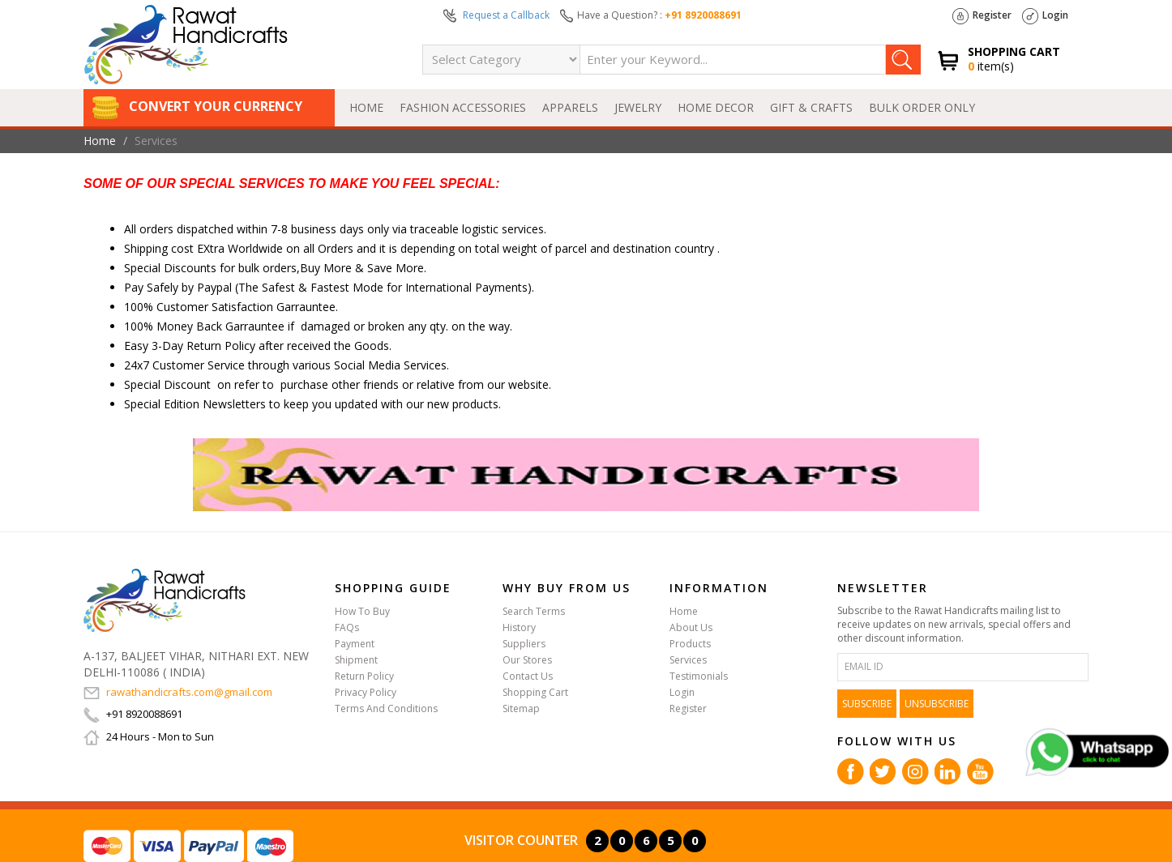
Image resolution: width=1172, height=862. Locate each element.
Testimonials (698, 676)
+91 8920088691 (703, 15)
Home (366, 107)
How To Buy (362, 611)
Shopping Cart (535, 692)
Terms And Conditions (386, 708)
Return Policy (364, 676)
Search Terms (534, 611)
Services (688, 660)
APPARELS (570, 107)
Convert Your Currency (197, 106)
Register (982, 16)
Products (690, 644)
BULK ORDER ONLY (922, 107)
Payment (354, 644)
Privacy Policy (365, 692)
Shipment (356, 660)
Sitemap (521, 708)
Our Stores (527, 660)
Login (1045, 16)
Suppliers (524, 644)
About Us (690, 627)
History (519, 627)
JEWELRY (637, 107)
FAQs (347, 627)
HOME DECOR (716, 107)
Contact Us (528, 676)
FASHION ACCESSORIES (463, 107)
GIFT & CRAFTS (811, 107)
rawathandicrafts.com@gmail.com (177, 692)
